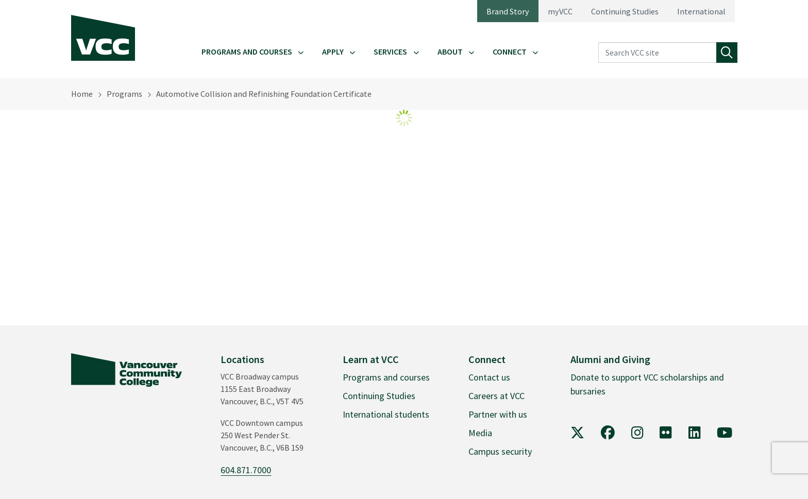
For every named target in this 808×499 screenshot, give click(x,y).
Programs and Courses (246, 51)
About (450, 51)
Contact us (489, 377)
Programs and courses (386, 377)
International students (386, 414)
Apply (333, 51)
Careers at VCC (496, 396)
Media (480, 433)
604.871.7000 (246, 470)
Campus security (500, 451)
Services (390, 51)
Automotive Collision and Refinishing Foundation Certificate (264, 94)
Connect (510, 51)
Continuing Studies (625, 11)
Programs (124, 94)
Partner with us (497, 414)
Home (82, 94)
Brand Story (507, 11)
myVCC (560, 11)
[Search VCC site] (657, 52)
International (701, 11)
